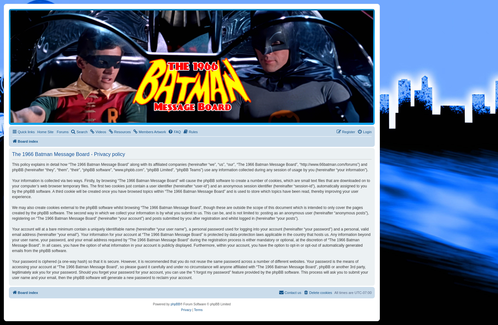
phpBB (175, 304)
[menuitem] (79, 132)
